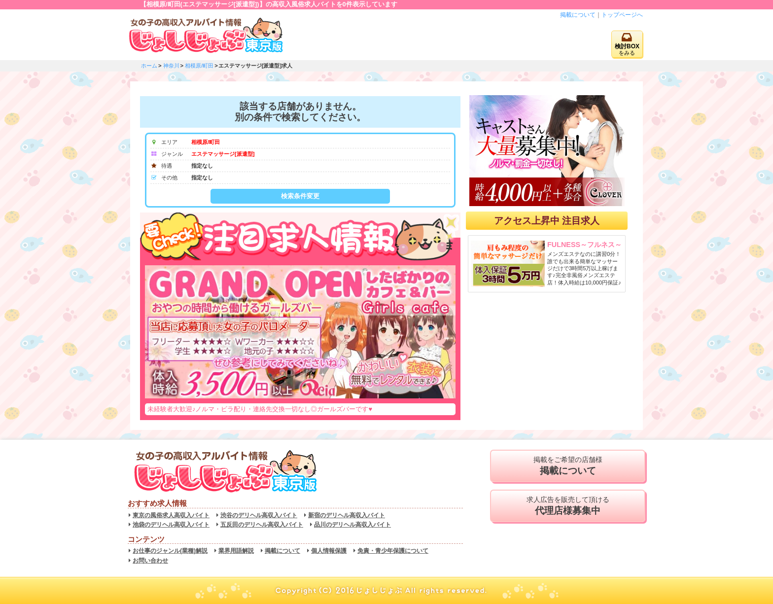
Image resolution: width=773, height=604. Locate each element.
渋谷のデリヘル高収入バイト (258, 515)
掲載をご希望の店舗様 (567, 466)
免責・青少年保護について (392, 550)
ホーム (149, 66)
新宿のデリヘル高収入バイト (346, 515)
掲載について (578, 14)
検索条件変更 (300, 196)
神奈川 (171, 66)
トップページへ (622, 14)
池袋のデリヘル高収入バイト (171, 524)
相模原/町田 (199, 66)
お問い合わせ (150, 560)
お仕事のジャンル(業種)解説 (170, 550)
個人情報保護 (329, 550)
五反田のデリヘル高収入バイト (261, 524)
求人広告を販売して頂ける (567, 506)
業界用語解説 (236, 550)
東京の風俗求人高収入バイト (171, 515)
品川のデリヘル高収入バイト (352, 524)
